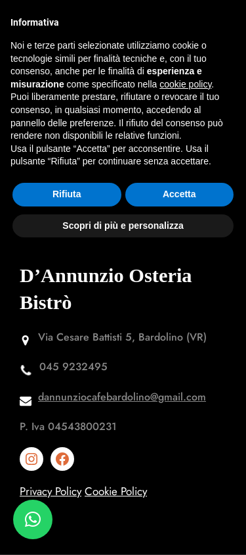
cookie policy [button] (185, 84)
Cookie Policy (116, 491)
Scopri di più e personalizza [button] (122, 225)
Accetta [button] (179, 194)
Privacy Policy (50, 491)
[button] (32, 519)
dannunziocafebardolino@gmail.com (122, 396)
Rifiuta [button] (66, 194)
